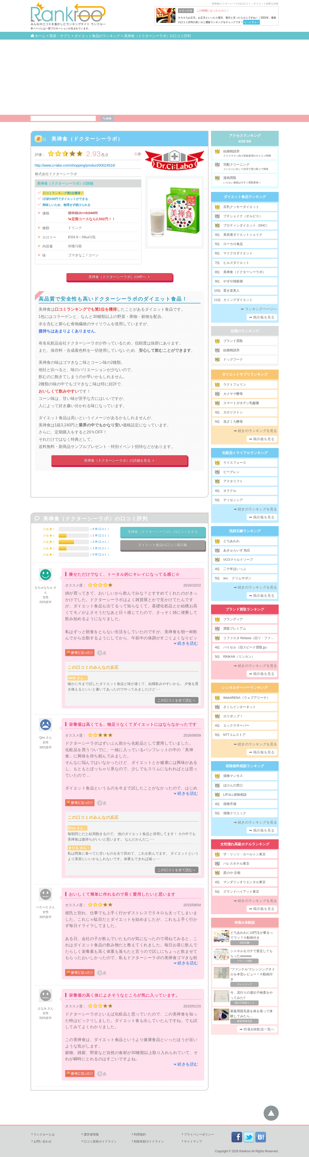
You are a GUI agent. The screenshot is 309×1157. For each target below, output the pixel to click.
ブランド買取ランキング (245, 609)
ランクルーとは (43, 1134)
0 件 (99, 528)
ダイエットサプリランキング (245, 374)
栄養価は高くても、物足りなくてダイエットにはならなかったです (133, 724)
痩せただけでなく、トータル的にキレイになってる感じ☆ (124, 574)
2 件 (99, 541)
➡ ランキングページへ (259, 309)
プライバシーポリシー (197, 1134)
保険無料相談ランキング (245, 766)
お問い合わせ (41, 1141)
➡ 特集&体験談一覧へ (257, 1029)
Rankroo (245, 1151)
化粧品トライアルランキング (245, 453)
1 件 (99, 535)
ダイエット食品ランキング (245, 197)
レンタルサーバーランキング (245, 687)
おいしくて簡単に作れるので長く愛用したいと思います (122, 894)
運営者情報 (90, 1134)
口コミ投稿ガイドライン (99, 1141)
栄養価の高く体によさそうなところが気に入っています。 (124, 995)
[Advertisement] (154, 77)
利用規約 (138, 1134)
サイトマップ (191, 1141)
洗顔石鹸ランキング (245, 531)
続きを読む (187, 643)
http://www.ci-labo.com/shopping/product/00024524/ (75, 165)
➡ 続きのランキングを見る (255, 431)
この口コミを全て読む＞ (176, 700)
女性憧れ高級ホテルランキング (244, 844)
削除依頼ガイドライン (147, 1141)
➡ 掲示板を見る (262, 317)
